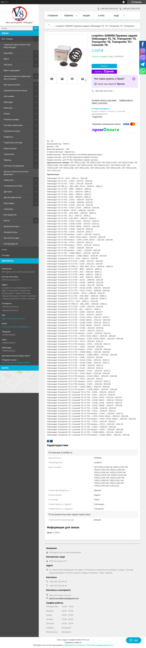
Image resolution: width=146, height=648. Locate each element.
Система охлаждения (14, 165)
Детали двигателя (12, 197)
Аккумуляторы (10, 232)
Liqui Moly (8, 53)
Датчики (8, 191)
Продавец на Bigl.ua (73, 642)
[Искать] (36, 28)
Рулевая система (12, 131)
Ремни (7, 113)
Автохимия (9, 96)
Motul (6, 58)
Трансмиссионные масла (15, 90)
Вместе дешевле (12, 70)
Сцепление (9, 154)
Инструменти (10, 214)
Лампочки (8, 180)
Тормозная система (13, 142)
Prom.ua (85, 640)
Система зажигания (13, 125)
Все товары (7, 38)
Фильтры (8, 107)
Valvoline (8, 64)
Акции (86, 15)
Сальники (8, 209)
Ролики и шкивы (11, 119)
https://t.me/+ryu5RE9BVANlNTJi (16, 362)
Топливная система (13, 185)
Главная (53, 15)
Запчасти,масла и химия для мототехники (17, 77)
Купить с (104, 71)
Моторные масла (12, 84)
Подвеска (8, 136)
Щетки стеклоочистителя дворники (16, 173)
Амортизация (10, 148)
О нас (4, 249)
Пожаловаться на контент (74, 645)
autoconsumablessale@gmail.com (17, 326)
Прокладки (9, 203)
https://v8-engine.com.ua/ (13, 318)
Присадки (8, 102)
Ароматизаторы (11, 226)
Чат (134, 640)
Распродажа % (11, 243)
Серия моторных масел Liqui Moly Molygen (17, 46)
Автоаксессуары (11, 238)
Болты (7, 220)
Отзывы (6, 255)
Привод (7, 160)
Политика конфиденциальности (100, 645)
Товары (68, 15)
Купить (104, 66)
